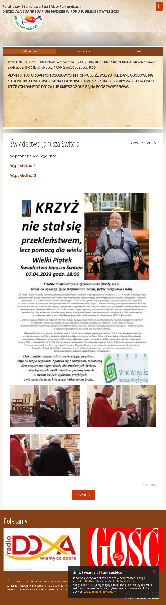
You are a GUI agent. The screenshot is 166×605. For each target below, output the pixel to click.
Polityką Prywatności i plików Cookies (110, 581)
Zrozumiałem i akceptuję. (100, 591)
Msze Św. (29, 51)
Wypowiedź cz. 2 (23, 175)
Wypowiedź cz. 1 (22, 165)
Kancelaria (83, 51)
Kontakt (136, 51)
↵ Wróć (83, 494)
